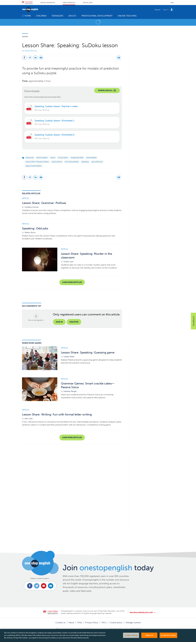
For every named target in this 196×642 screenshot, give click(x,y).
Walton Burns (30, 232)
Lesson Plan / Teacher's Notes (37, 162)
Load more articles (72, 282)
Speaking (85, 162)
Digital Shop (88, 2)
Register (157, 10)
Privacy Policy (91, 622)
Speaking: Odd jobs (35, 228)
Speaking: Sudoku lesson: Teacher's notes (56, 106)
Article (25, 198)
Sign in (59, 322)
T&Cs (103, 622)
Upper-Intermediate (33, 166)
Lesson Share (57, 162)
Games (25, 37)
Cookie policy (115, 622)
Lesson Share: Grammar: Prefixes (44, 203)
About (71, 622)
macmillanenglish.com (141, 612)
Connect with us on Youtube (43, 586)
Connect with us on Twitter (36, 586)
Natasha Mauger (70, 391)
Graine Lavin (68, 262)
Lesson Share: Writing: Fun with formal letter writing (57, 414)
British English (42, 158)
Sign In (166, 10)
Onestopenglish (69, 2)
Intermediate (91, 158)
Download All (105, 90)
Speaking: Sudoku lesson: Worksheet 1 (54, 120)
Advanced (29, 158)
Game (52, 158)
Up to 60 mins (97, 162)
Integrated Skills (77, 158)
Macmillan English (47, 2)
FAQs (79, 622)
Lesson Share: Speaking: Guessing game (87, 352)
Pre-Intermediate (71, 162)
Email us (50, 586)
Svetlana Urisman (32, 207)
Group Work (63, 158)
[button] (193, 321)
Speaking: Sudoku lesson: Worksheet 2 (54, 134)
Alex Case (29, 418)
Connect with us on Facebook (30, 586)
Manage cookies (133, 622)
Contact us (60, 622)
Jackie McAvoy (31, 51)
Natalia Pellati (68, 357)
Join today (108, 567)
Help (172, 2)
